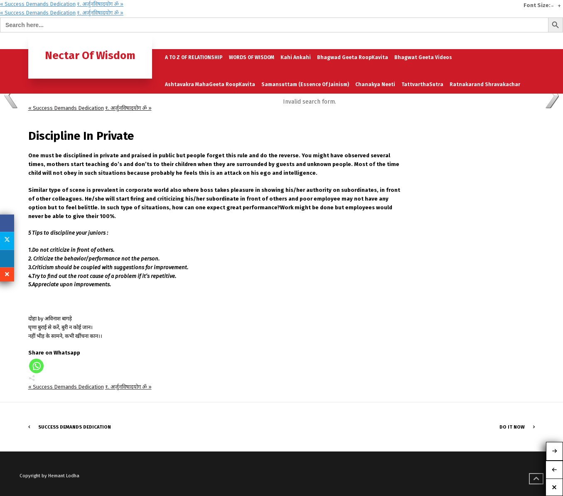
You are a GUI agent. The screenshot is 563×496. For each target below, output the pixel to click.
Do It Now (512, 427)
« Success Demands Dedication (38, 4)
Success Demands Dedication (74, 427)
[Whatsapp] (36, 366)
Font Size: (537, 5)
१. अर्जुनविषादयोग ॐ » (100, 4)
